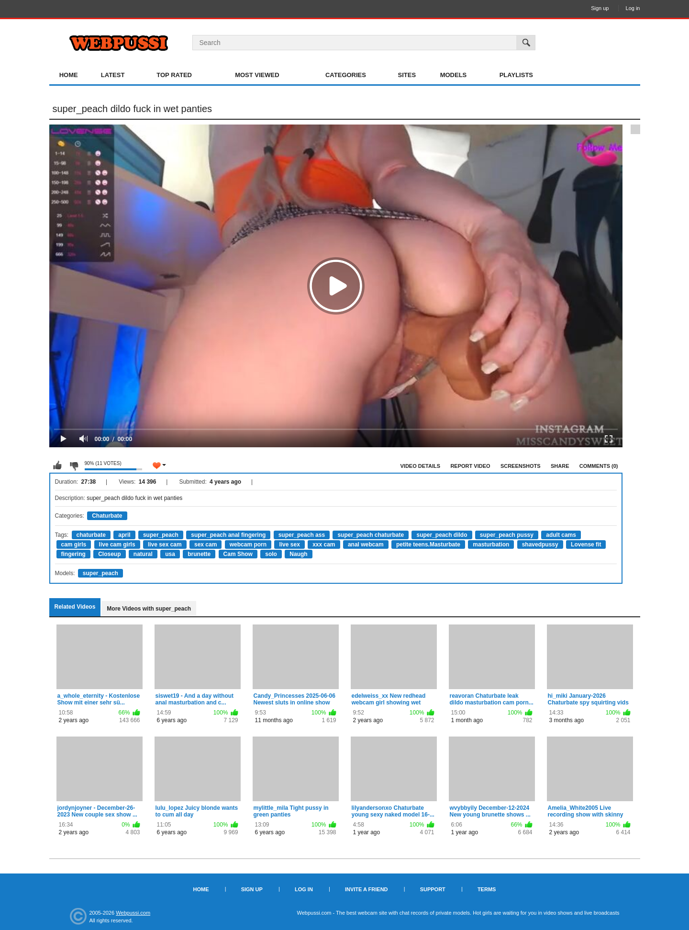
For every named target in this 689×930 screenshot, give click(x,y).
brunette (199, 554)
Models (453, 75)
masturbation (491, 544)
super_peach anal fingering (228, 535)
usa (170, 554)
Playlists (516, 75)
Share (560, 466)
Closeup (109, 554)
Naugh (298, 554)
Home (68, 75)
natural (143, 554)
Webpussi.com (133, 913)
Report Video (470, 466)
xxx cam (323, 544)
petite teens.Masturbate (428, 544)
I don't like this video (74, 465)
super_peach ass (301, 535)
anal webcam (366, 544)
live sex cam (165, 544)
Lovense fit (586, 544)
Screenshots (520, 466)
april (124, 535)
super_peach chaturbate (370, 535)
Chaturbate (107, 515)
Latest (113, 75)
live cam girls (117, 544)
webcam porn (248, 544)
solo (271, 554)
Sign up (600, 8)
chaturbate (91, 535)
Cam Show (238, 554)
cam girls (74, 544)
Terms (487, 889)
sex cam (205, 544)
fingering (73, 554)
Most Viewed (257, 75)
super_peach (160, 535)
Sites (407, 75)
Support (432, 889)
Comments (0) (598, 466)
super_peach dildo (441, 535)
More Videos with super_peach (149, 608)
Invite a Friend (366, 889)
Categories (345, 75)
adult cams (561, 535)
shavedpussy (540, 544)
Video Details (420, 466)
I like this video (57, 465)
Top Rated (174, 75)
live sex (289, 544)
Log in (633, 8)
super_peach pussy (506, 535)
